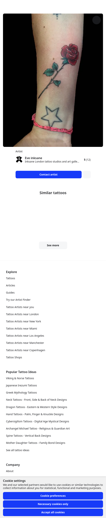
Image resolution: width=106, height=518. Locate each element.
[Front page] (4, 5)
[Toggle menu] (99, 5)
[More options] (96, 20)
